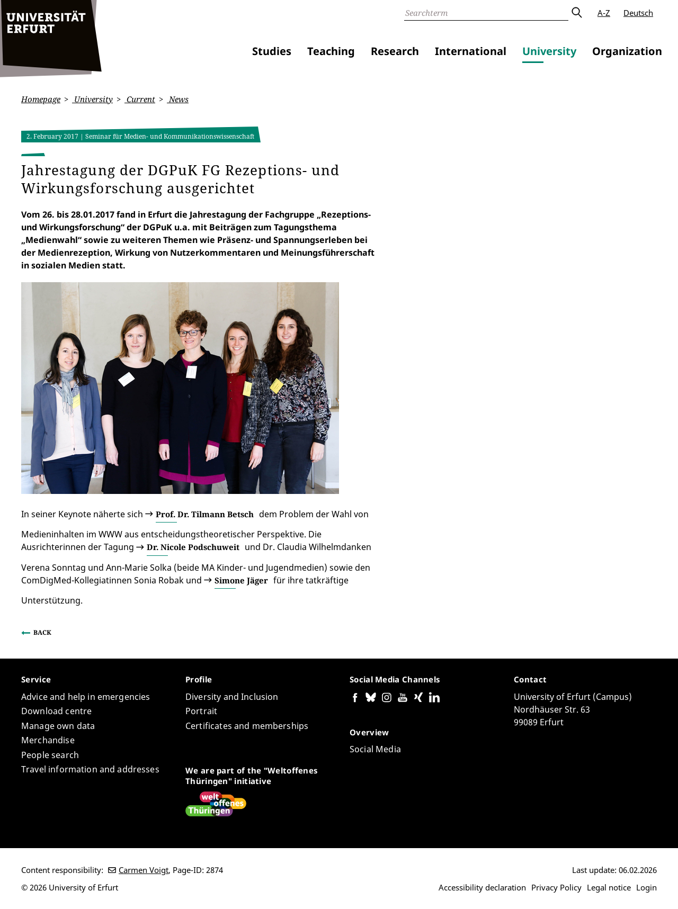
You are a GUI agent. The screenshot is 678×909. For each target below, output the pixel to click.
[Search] (486, 13)
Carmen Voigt (143, 870)
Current (139, 99)
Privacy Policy (556, 887)
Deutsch (638, 12)
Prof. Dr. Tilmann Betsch (205, 513)
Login (646, 887)
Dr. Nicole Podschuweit (193, 547)
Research (395, 51)
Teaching (331, 51)
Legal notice (609, 887)
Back (42, 632)
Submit (576, 13)
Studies (271, 51)
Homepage (40, 99)
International (470, 51)
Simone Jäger (241, 579)
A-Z (603, 12)
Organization (627, 51)
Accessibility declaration (482, 887)
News (178, 99)
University (549, 51)
